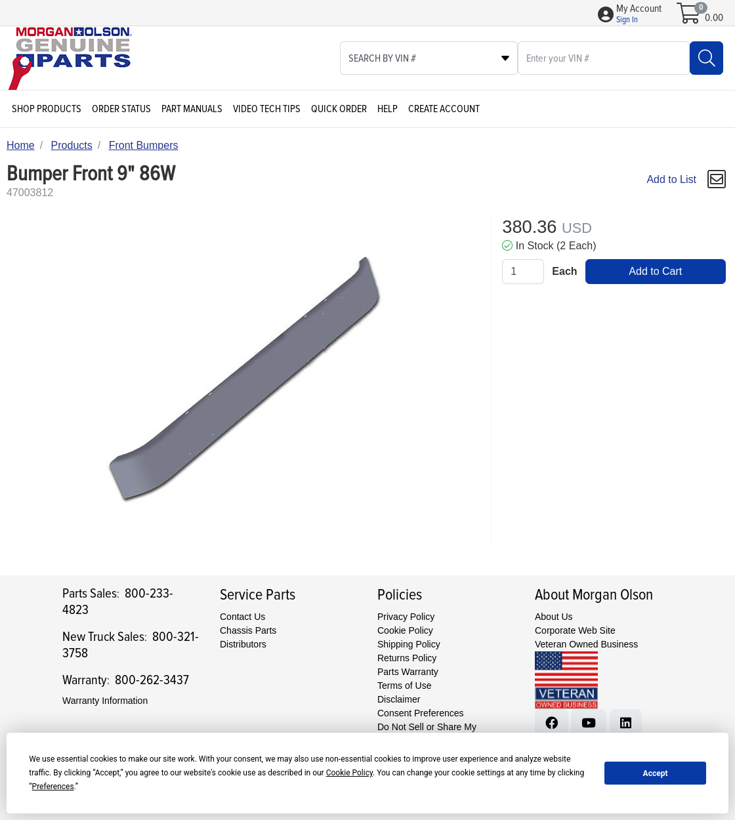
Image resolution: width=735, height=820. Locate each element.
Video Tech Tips (267, 109)
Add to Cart (655, 271)
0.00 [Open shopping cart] (714, 17)
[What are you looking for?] (604, 58)
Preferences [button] (53, 786)
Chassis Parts (248, 630)
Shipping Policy (408, 644)
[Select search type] (429, 58)
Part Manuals (191, 109)
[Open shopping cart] (689, 17)
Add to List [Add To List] (671, 179)
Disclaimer (398, 699)
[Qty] (523, 271)
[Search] (706, 58)
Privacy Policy (405, 616)
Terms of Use (404, 685)
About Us (554, 616)
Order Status (121, 109)
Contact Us (242, 616)
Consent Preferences (420, 713)
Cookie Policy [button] (349, 772)
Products (72, 145)
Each (564, 271)
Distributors (243, 644)
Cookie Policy (405, 630)
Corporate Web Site (575, 630)
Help (387, 109)
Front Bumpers (143, 145)
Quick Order (339, 109)
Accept (655, 773)
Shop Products (46, 109)
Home (21, 145)
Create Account (444, 109)
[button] (639, 14)
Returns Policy (406, 658)
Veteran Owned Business (586, 644)
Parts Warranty (407, 671)
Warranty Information (105, 700)
